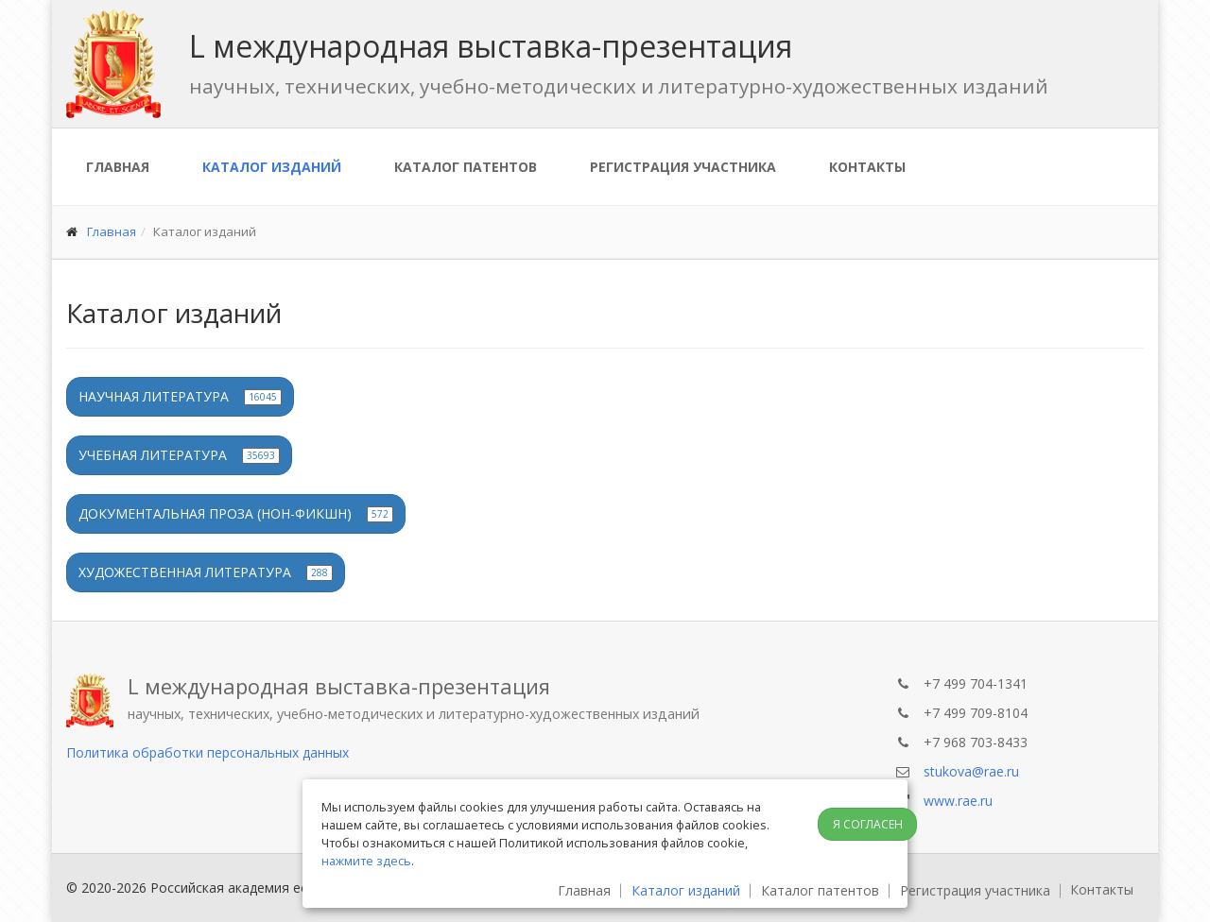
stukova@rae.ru (971, 771)
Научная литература (180, 396)
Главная (117, 167)
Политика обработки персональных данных (207, 752)
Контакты (867, 167)
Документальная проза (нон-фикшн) (235, 513)
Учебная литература (179, 455)
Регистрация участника (683, 167)
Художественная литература (205, 572)
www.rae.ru (958, 801)
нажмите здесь (366, 860)
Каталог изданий (271, 167)
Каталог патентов (465, 167)
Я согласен (868, 824)
